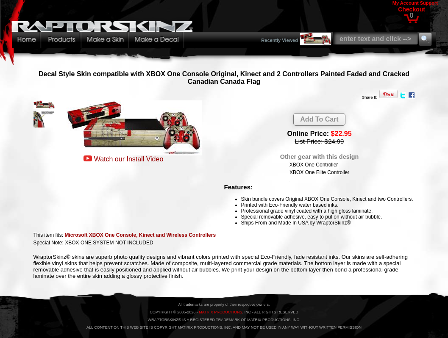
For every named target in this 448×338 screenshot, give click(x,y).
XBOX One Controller (313, 165)
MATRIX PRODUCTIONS (220, 312)
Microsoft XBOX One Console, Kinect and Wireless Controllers (140, 235)
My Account (405, 3)
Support (429, 3)
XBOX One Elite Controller (319, 172)
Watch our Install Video (129, 159)
